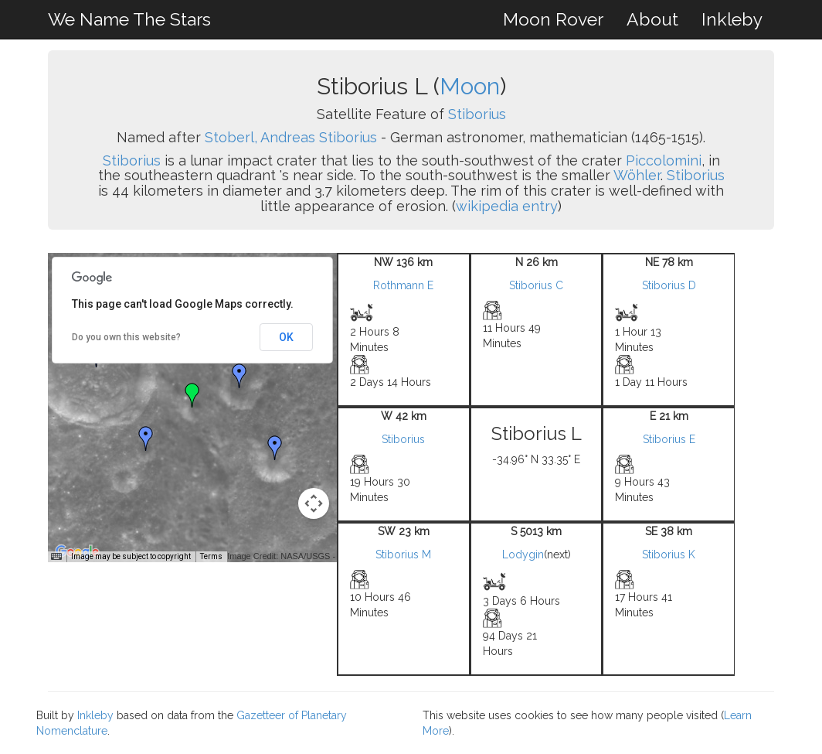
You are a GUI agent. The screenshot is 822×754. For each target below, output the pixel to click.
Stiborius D (669, 285)
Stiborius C (536, 285)
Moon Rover (553, 19)
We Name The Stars (129, 19)
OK (286, 337)
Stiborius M (403, 554)
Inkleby (732, 19)
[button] (239, 375)
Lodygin (523, 554)
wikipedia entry (507, 206)
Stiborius (477, 114)
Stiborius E (669, 439)
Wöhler (637, 175)
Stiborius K (668, 554)
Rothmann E (403, 285)
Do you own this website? (126, 337)
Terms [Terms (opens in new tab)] (211, 556)
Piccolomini (663, 160)
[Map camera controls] (313, 503)
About (652, 19)
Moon (470, 86)
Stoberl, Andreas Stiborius (291, 137)
